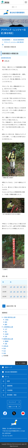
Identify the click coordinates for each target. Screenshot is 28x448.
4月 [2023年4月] (21, 296)
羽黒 (6, 343)
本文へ (13, 7)
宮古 (6, 331)
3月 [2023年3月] (18, 296)
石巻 (6, 336)
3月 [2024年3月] (18, 292)
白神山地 (5, 346)
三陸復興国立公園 (8, 327)
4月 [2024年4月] (21, 292)
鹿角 (6, 322)
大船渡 (6, 334)
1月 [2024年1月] (11, 292)
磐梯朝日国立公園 (8, 339)
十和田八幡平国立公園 (9, 317)
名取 (4, 353)
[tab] (3, 306)
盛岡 (6, 324)
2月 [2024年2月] (14, 292)
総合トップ (8, 367)
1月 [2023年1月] (11, 296)
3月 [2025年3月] (18, 287)
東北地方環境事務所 (18, 40)
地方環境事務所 (6, 40)
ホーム (7, 377)
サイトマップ (12, 402)
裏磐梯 (6, 341)
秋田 (4, 348)
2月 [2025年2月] (14, 287)
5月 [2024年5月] (24, 292)
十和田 (6, 319)
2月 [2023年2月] (14, 296)
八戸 (6, 329)
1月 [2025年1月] (11, 287)
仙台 (4, 351)
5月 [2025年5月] (24, 287)
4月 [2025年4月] (21, 287)
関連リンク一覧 (13, 406)
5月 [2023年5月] (24, 296)
